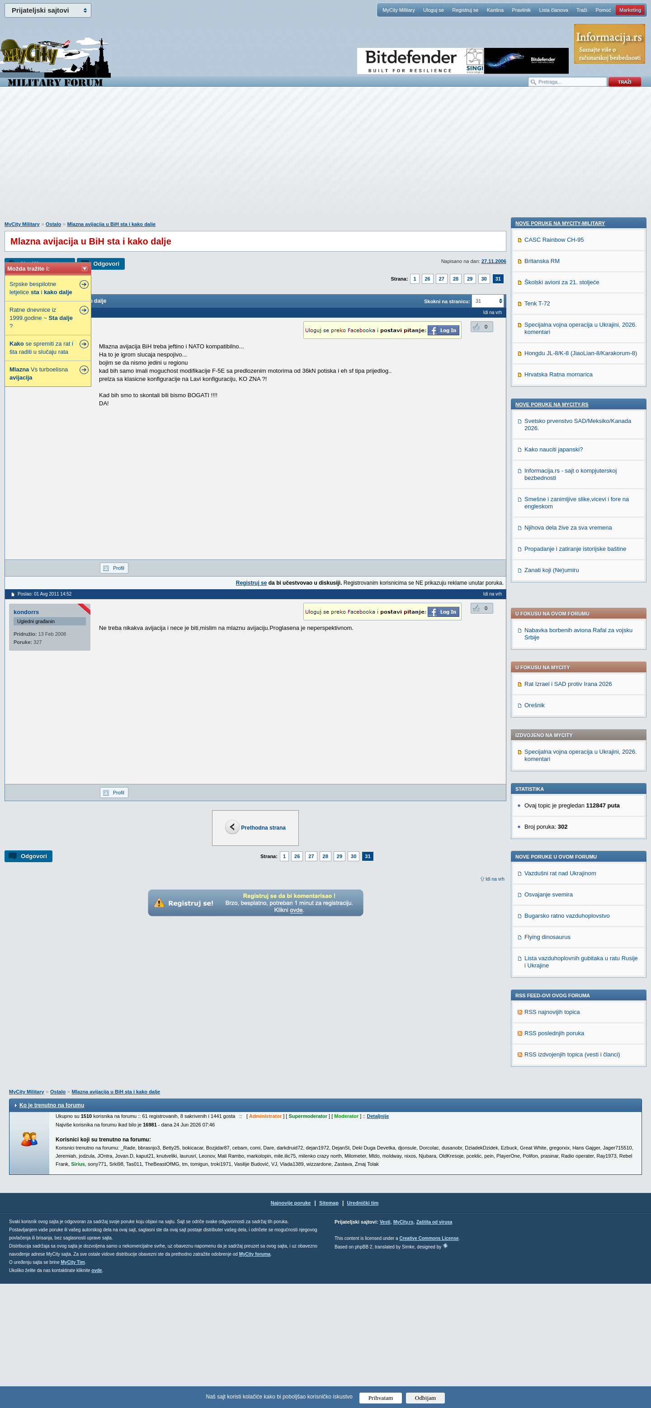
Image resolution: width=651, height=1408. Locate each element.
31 (498, 279)
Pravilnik (521, 10)
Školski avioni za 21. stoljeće (561, 890)
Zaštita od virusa (434, 1346)
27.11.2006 (493, 261)
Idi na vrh (495, 879)
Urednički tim (363, 1327)
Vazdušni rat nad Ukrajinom (560, 620)
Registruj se (465, 10)
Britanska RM (542, 869)
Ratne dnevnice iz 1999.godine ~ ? (41, 317)
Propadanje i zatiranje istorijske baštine (575, 1157)
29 (469, 279)
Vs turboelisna (38, 373)
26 (427, 279)
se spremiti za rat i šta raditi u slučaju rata (41, 347)
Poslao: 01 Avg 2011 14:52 (44, 593)
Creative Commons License (428, 1362)
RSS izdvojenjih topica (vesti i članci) (572, 801)
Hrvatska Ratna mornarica (558, 983)
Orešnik (534, 452)
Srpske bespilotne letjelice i (40, 288)
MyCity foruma (254, 1378)
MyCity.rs (403, 1346)
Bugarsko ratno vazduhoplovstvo (567, 663)
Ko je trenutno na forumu (51, 1229)
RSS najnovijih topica (552, 759)
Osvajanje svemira (548, 641)
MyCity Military (398, 10)
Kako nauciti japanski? (553, 1058)
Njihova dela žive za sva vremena (568, 1136)
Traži (581, 10)
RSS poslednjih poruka (554, 780)
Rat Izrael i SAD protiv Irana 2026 (568, 431)
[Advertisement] (325, 158)
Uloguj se (433, 10)
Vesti (385, 1346)
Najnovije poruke (291, 1327)
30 (484, 279)
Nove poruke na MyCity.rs (552, 1013)
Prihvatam (380, 1397)
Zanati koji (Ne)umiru (551, 1178)
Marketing (630, 10)
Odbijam (425, 1397)
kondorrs (26, 612)
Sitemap (329, 1327)
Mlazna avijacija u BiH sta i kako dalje (111, 224)
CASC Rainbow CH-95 (554, 848)
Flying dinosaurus (547, 684)
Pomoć (603, 10)
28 (455, 279)
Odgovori (106, 263)
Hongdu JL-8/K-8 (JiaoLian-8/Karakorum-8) (580, 961)
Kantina (495, 10)
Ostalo (53, 224)
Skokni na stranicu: (447, 301)
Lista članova (553, 10)
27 (441, 279)
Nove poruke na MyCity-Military (560, 832)
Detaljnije (378, 1240)
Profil (118, 568)
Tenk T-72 (537, 912)
